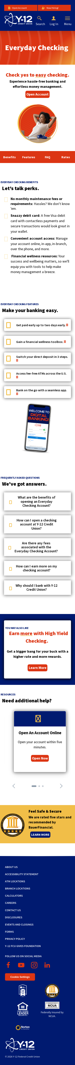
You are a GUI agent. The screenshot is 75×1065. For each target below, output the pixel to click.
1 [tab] (34, 787)
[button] (57, 18)
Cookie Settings (20, 976)
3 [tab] (44, 787)
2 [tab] (40, 787)
